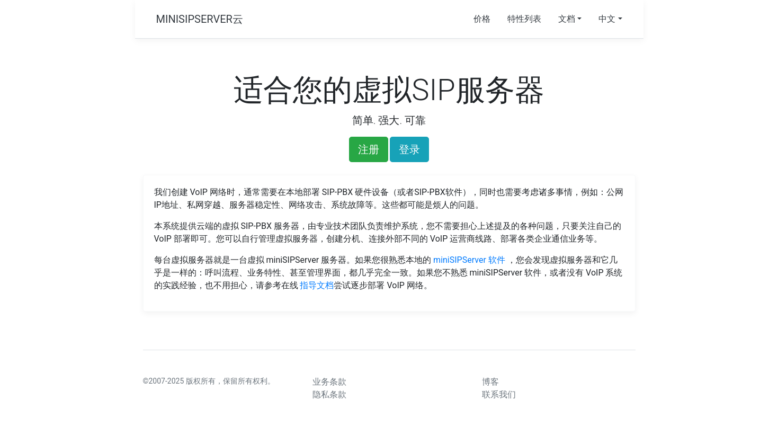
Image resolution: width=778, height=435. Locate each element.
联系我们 (499, 394)
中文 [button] (606, 19)
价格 (481, 19)
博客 (490, 382)
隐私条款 (329, 394)
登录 (409, 149)
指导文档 (317, 285)
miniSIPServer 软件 (470, 260)
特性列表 (524, 19)
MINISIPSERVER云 (199, 19)
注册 (368, 149)
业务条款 (329, 382)
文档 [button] (566, 19)
